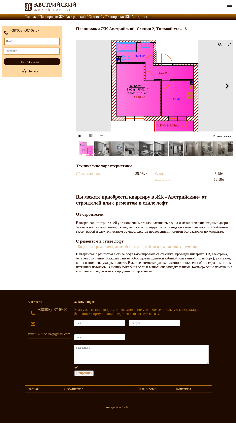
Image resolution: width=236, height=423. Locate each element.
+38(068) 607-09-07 (24, 30)
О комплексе (73, 389)
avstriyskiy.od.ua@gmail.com (49, 334)
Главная (33, 389)
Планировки (148, 389)
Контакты (183, 389)
